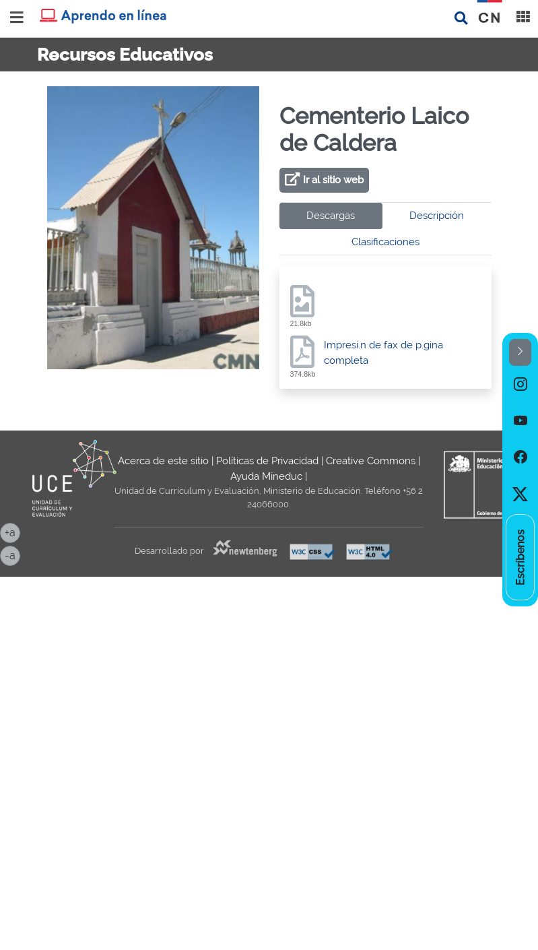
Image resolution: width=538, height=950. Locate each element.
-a (12, 554)
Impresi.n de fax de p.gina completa (383, 353)
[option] (520, 384)
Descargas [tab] (330, 216)
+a (12, 531)
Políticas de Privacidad (267, 461)
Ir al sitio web (333, 180)
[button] (520, 353)
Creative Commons (370, 461)
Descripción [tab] (436, 216)
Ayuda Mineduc (266, 476)
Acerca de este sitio (163, 461)
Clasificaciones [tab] (385, 242)
